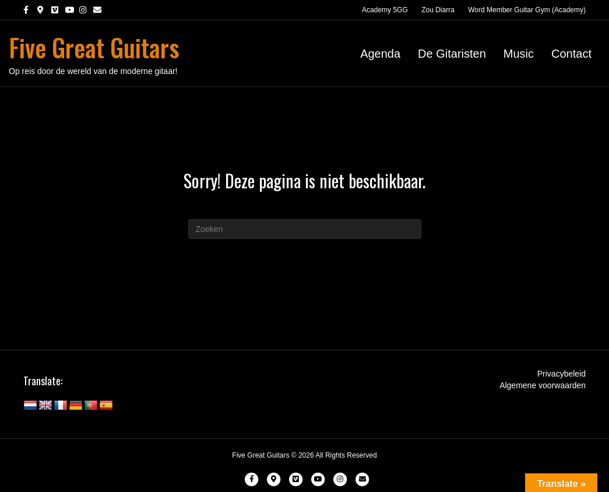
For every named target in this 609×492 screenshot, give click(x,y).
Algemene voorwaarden (542, 385)
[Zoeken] (304, 229)
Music (519, 53)
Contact (571, 53)
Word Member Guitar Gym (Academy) (527, 10)
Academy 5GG (385, 10)
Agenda (380, 53)
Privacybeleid (561, 373)
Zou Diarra (438, 10)
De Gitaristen (452, 53)
